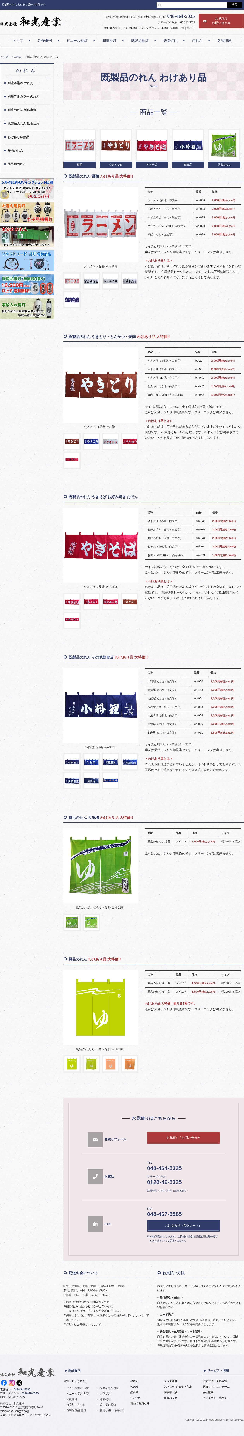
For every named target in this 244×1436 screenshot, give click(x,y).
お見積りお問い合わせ (217, 21)
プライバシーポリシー (216, 1397)
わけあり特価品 (18, 137)
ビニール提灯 (77, 41)
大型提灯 (105, 1393)
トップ (18, 41)
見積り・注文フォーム (216, 1386)
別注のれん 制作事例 (22, 110)
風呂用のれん (17, 164)
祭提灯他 (170, 41)
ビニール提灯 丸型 (77, 1393)
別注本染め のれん (20, 83)
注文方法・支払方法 (215, 1381)
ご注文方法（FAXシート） (183, 1225)
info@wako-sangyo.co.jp (15, 1411)
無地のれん (15, 150)
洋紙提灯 (105, 1399)
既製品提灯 (140, 41)
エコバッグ (170, 1397)
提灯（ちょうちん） (76, 1381)
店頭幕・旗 (177, 28)
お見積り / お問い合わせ (183, 1137)
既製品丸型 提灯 (110, 1388)
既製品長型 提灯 (76, 1410)
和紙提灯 (109, 41)
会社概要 (208, 1392)
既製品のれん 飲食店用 (23, 123)
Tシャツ (135, 1397)
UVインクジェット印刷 (153, 28)
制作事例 (45, 41)
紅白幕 (134, 1392)
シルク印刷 (130, 28)
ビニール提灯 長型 (77, 1388)
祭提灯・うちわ (75, 1404)
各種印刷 (224, 41)
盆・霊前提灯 (108, 1404)
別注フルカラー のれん (23, 96)
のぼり (191, 28)
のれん (197, 41)
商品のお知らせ (139, 1403)
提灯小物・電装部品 (112, 1410)
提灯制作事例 (112, 28)
